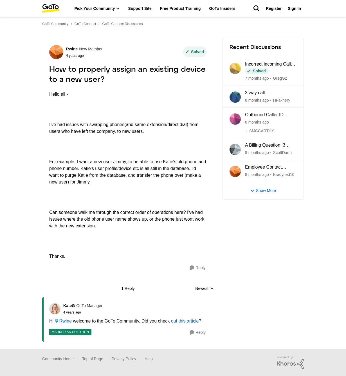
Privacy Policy (124, 359)
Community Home (58, 359)
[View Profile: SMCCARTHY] (235, 119)
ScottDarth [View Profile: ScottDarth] (282, 152)
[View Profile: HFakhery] (235, 97)
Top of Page (92, 359)
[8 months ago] (257, 100)
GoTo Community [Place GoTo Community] (55, 24)
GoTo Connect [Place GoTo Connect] (85, 24)
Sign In (294, 8)
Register (274, 8)
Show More (263, 190)
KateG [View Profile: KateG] (69, 305)
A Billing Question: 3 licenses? (265, 145)
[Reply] (197, 268)
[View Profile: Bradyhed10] (235, 171)
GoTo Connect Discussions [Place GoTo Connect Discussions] (122, 24)
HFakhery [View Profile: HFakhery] (281, 100)
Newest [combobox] (204, 289)
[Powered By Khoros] (290, 362)
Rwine (65, 321)
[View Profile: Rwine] (56, 52)
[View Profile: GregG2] (235, 68)
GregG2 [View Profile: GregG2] (280, 78)
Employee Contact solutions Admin (263, 167)
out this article (185, 321)
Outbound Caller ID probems (264, 115)
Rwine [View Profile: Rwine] (72, 49)
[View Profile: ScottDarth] (235, 149)
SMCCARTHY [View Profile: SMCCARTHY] (261, 130)
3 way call (255, 92)
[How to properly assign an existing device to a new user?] (82, 312)
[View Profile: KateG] (54, 308)
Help (149, 359)
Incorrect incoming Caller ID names (270, 64)
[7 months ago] (257, 78)
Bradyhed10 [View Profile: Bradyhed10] (284, 174)
